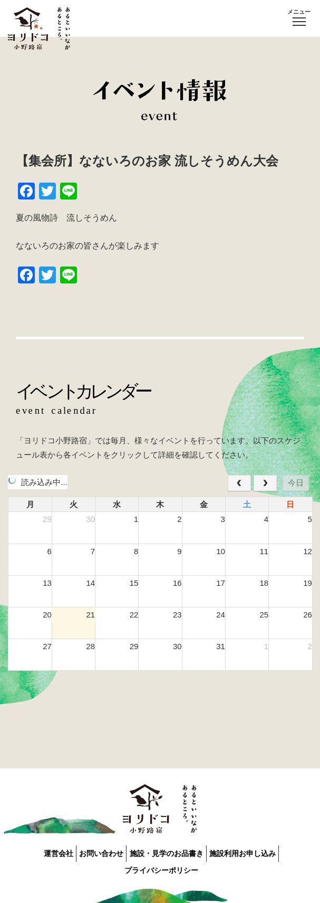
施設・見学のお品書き (171, 852)
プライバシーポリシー (164, 865)
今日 (296, 482)
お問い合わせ (96, 852)
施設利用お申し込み (258, 852)
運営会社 (42, 852)
